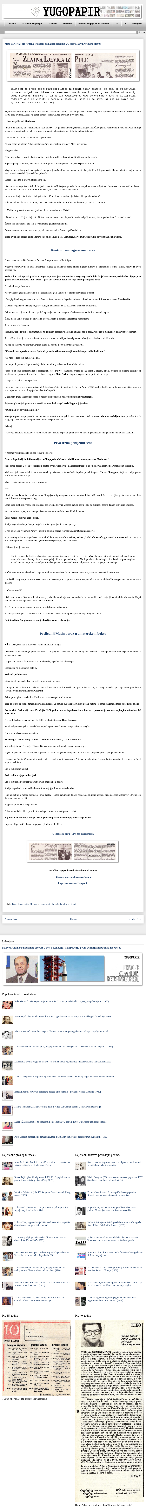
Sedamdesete (63, 904)
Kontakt (53, 24)
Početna (12, 24)
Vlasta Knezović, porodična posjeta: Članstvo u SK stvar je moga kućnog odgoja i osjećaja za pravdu (61, 1031)
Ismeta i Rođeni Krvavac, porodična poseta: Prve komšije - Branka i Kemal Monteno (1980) (57, 1091)
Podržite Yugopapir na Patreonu (94, 24)
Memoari (34, 904)
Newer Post (11, 919)
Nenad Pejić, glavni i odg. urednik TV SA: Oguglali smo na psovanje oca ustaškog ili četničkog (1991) (62, 1016)
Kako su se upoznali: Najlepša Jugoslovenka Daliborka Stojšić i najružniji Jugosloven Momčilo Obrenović (64, 1076)
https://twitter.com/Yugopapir (73, 883)
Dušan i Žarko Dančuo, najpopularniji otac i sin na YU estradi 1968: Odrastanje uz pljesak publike (60, 1122)
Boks (14, 904)
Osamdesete (45, 904)
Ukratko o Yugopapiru (32, 24)
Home (73, 919)
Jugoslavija (23, 904)
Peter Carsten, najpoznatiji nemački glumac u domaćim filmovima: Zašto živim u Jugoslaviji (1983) (61, 1137)
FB (117, 24)
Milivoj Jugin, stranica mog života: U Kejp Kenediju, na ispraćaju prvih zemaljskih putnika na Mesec (61, 947)
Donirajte (67, 24)
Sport (73, 904)
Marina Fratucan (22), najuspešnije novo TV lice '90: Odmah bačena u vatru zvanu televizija (57, 1106)
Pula (54, 904)
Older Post (135, 919)
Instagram (137, 24)
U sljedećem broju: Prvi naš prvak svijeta (73, 834)
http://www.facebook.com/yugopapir (73, 877)
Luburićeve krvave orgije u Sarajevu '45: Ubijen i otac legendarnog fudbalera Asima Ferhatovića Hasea (62, 1061)
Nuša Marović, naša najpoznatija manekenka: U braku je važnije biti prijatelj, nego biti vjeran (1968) (61, 1001)
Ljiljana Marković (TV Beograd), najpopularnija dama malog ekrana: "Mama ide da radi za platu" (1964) (63, 1046)
